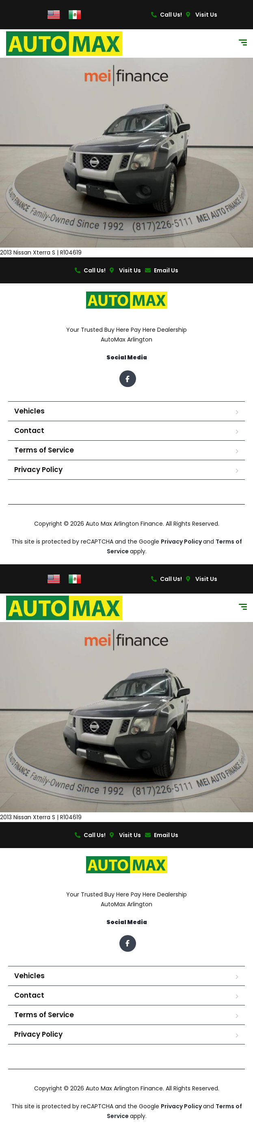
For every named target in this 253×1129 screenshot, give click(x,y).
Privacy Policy (38, 469)
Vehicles (29, 411)
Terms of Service (44, 450)
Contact (29, 430)
